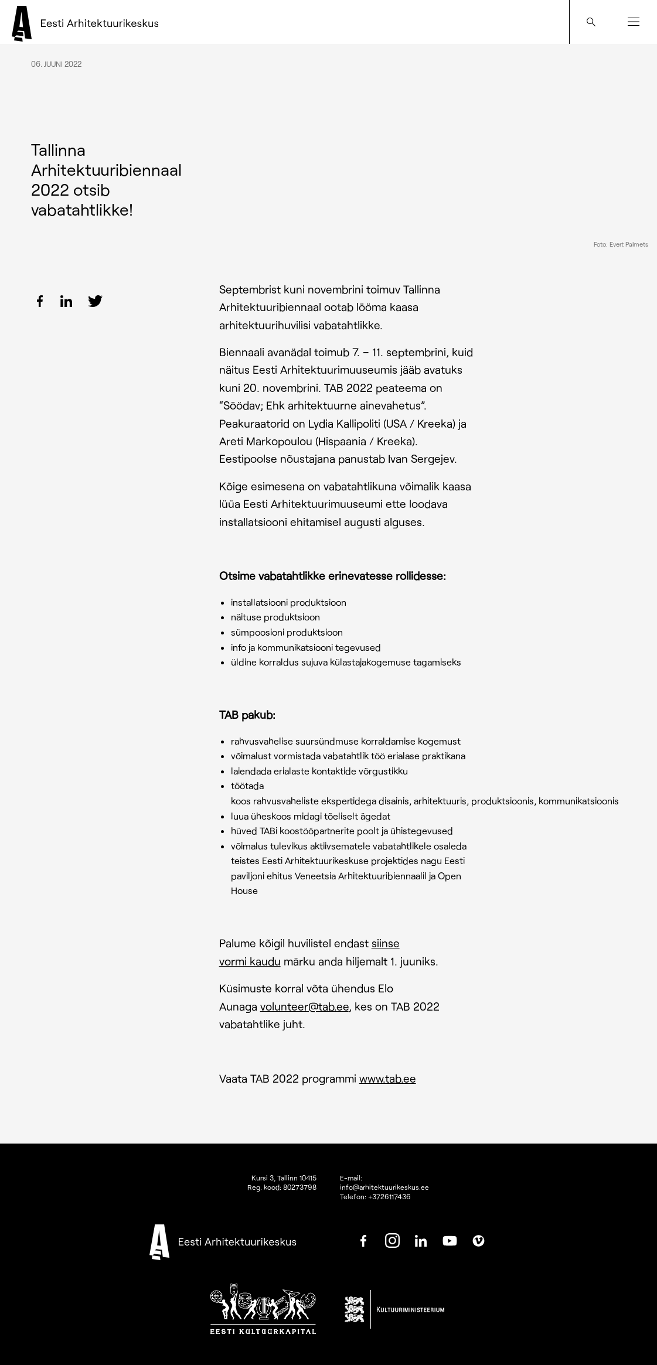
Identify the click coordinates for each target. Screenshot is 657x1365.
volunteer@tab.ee (304, 1006)
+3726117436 (389, 1196)
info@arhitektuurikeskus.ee (384, 1187)
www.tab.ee (387, 1078)
